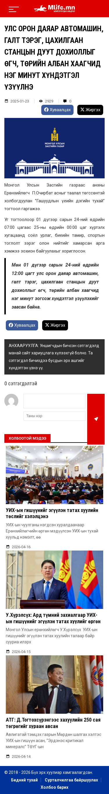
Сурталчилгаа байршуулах (71, 780)
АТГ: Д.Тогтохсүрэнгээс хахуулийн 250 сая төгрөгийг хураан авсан (53, 723)
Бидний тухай (24, 780)
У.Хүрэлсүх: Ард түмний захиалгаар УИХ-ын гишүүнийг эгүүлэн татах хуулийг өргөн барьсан (53, 621)
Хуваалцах (57, 109)
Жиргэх (90, 109)
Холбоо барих (54, 787)
